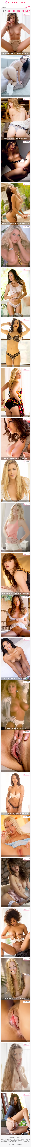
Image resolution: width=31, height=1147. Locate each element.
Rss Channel (12, 1144)
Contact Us (19, 1144)
